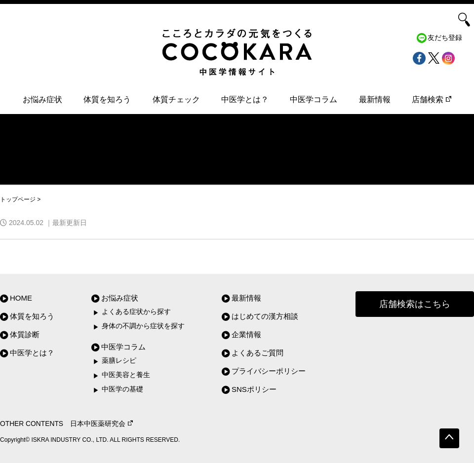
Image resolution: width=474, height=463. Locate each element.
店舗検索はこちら (414, 304)
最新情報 (375, 99)
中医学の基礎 (122, 389)
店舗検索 (431, 99)
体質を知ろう (107, 99)
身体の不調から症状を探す (143, 326)
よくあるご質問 (257, 352)
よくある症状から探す (136, 311)
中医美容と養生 (126, 375)
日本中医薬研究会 (101, 423)
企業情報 (246, 334)
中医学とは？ (245, 99)
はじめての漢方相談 (265, 316)
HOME (21, 298)
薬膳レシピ (119, 360)
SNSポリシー (254, 389)
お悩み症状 (42, 99)
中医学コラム (313, 99)
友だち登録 (445, 37)
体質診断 (25, 334)
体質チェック (176, 99)
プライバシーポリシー (269, 371)
